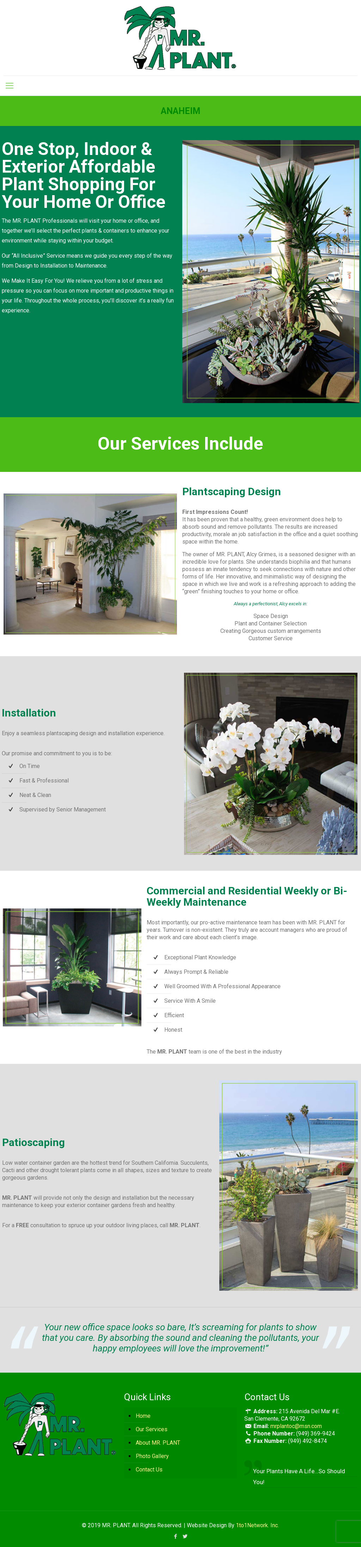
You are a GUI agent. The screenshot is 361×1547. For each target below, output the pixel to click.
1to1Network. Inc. (257, 1525)
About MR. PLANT (158, 1442)
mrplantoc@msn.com (296, 1426)
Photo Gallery (152, 1456)
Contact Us (149, 1469)
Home (143, 1416)
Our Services (151, 1429)
